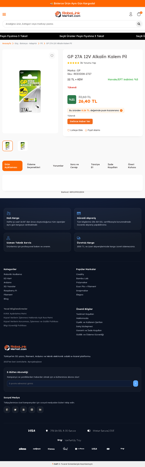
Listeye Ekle (75, 130)
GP (78, 70)
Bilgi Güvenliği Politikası (15, 325)
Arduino (8, 282)
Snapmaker (82, 290)
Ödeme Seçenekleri (33, 166)
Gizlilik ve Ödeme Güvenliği (90, 334)
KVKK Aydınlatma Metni (15, 313)
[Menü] (4, 14)
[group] (30, 91)
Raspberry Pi (10, 290)
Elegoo (79, 294)
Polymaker (81, 282)
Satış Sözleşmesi (84, 326)
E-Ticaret (63, 464)
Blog (6, 298)
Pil (41, 43)
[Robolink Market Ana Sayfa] (72, 348)
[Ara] (139, 24)
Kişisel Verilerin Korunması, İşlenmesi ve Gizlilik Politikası (31, 321)
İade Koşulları (112, 166)
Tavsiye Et (95, 166)
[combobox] (72, 24)
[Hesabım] (130, 14)
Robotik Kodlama (13, 274)
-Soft (55, 464)
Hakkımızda (82, 318)
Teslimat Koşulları (85, 314)
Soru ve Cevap (74, 166)
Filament (8, 294)
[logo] (67, 14)
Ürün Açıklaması (11, 166)
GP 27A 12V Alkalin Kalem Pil (59, 43)
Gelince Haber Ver (80, 121)
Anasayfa (6, 43)
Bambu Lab (82, 278)
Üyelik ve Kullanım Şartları (89, 322)
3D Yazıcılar (10, 286)
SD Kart (8, 278)
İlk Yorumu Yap (88, 63)
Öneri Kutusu (132, 166)
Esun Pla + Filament (86, 286)
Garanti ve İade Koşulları (89, 330)
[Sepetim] (139, 14)
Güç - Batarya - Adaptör (26, 43)
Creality (80, 274)
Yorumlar (58, 165)
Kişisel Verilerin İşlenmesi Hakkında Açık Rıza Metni (28, 317)
